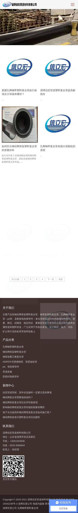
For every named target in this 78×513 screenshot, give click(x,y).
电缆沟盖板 (38, 503)
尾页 (61, 279)
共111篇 (15, 279)
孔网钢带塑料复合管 (27, 508)
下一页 (51, 279)
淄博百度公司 (25, 503)
